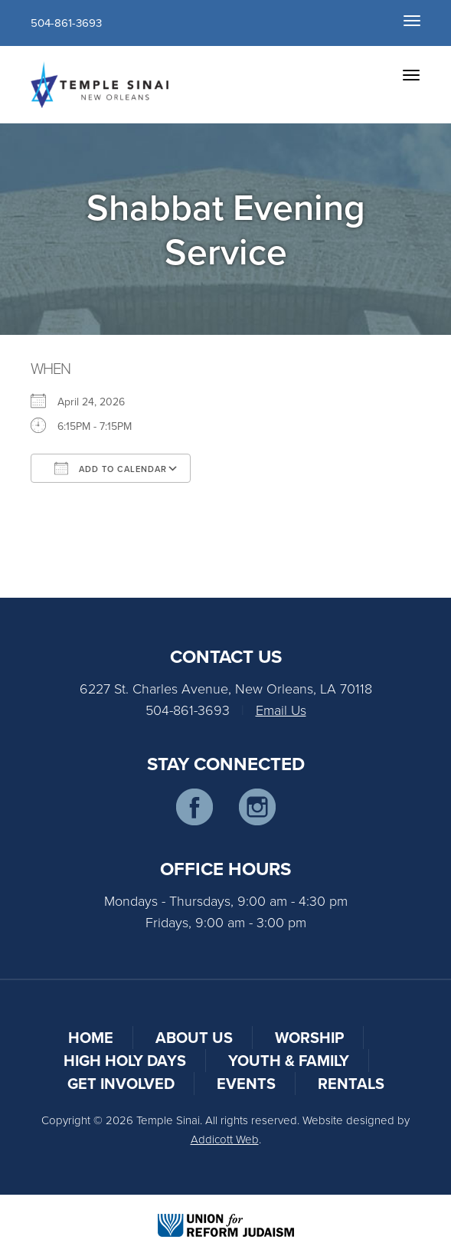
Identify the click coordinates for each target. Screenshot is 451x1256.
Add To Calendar (110, 468)
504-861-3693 (66, 23)
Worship (309, 1037)
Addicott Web (225, 1139)
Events (246, 1083)
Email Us (281, 709)
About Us (194, 1037)
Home (90, 1037)
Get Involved (121, 1083)
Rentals (351, 1083)
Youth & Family (288, 1060)
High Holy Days (125, 1060)
